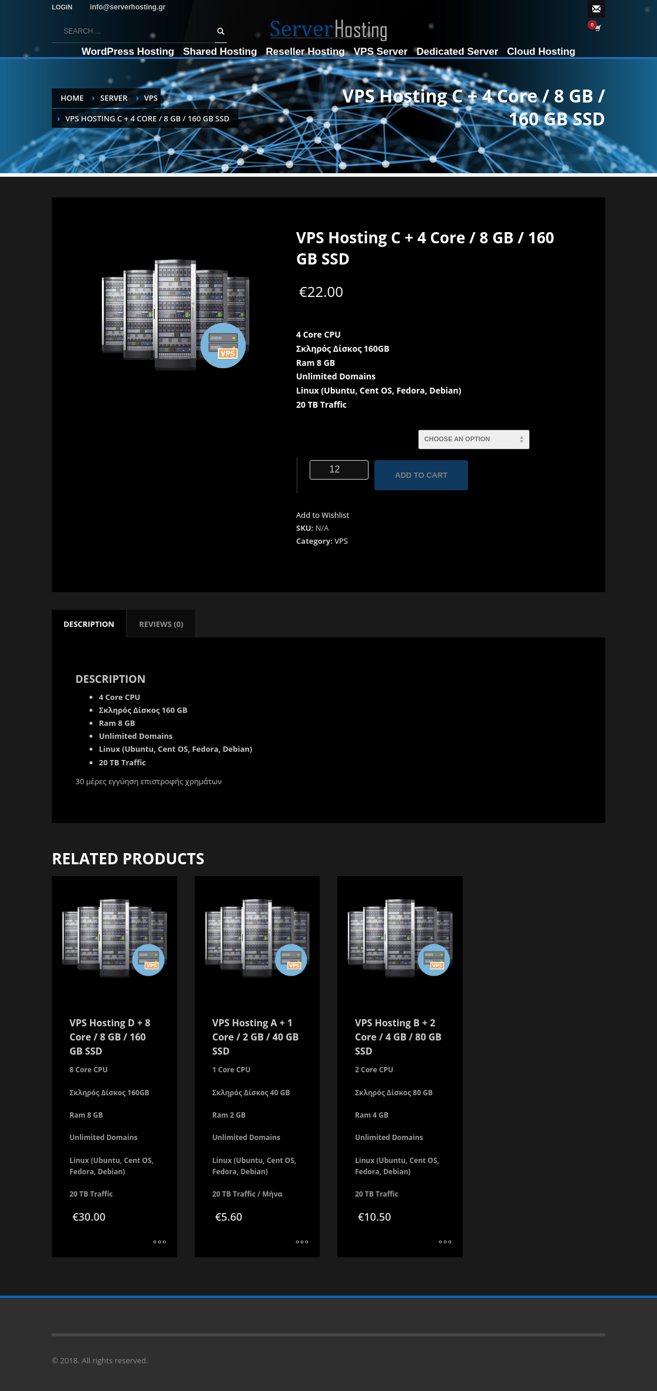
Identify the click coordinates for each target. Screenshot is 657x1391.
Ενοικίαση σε (330, 435)
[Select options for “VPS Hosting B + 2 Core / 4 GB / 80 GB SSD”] (445, 1242)
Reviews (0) (161, 624)
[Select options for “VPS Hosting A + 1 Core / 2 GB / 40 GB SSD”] (302, 1242)
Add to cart (421, 475)
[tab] (89, 624)
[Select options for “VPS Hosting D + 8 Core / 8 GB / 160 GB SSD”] (159, 1242)
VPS (341, 541)
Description (89, 624)
